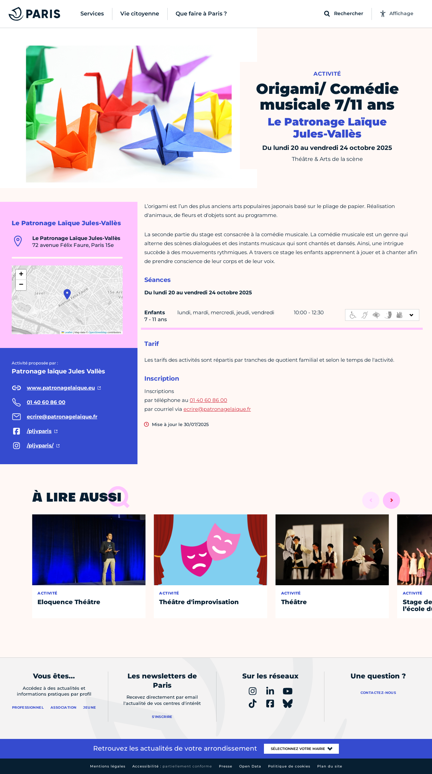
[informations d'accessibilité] (382, 315)
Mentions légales (107, 766)
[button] (67, 294)
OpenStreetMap (98, 332)
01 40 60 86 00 (208, 400)
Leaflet (67, 332)
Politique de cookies (289, 766)
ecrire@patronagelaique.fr (217, 409)
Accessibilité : (172, 766)
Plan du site (329, 766)
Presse (225, 766)
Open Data (250, 766)
